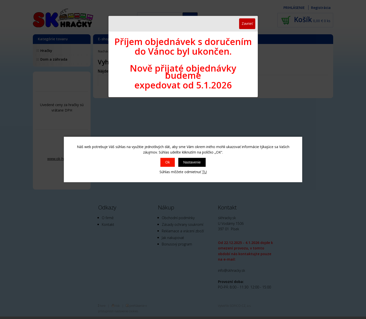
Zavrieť (247, 23)
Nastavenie (192, 162)
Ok (167, 162)
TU (204, 171)
